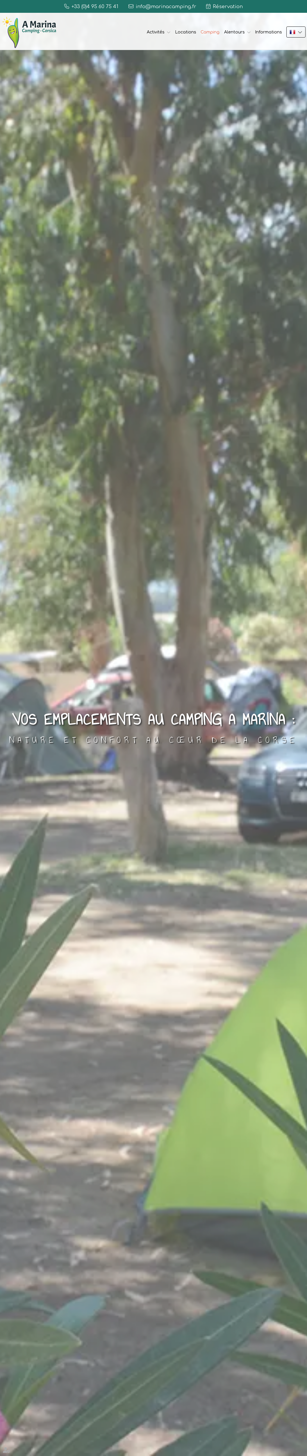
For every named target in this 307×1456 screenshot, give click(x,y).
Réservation (228, 6)
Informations (268, 32)
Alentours (234, 32)
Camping (210, 32)
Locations (185, 32)
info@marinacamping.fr (166, 6)
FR (296, 32)
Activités (156, 32)
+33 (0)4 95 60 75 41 (95, 6)
